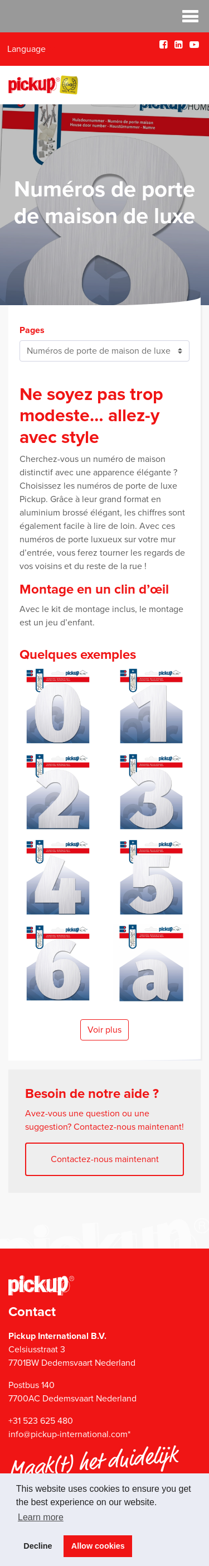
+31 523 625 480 (40, 1421)
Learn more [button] (41, 1517)
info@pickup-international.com (68, 1434)
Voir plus (104, 1029)
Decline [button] (37, 1545)
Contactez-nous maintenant (105, 1159)
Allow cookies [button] (98, 1545)
